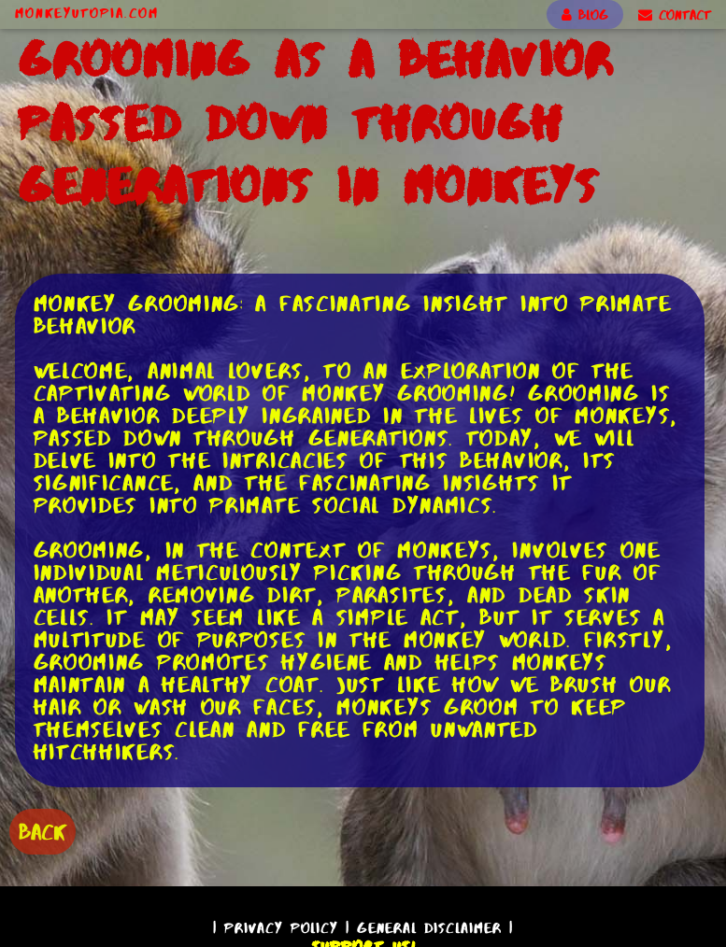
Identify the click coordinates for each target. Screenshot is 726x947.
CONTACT (674, 15)
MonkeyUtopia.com (87, 13)
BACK (42, 831)
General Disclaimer (429, 928)
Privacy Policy (281, 928)
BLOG (585, 15)
